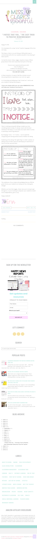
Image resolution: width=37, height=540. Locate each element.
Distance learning (20, 473)
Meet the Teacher (28, 484)
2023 (4, 423)
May (5, 435)
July (5, 432)
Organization (6, 492)
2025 (4, 419)
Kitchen (4, 480)
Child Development (25, 462)
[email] (18, 307)
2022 (4, 425)
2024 (4, 421)
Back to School (7, 462)
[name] (18, 303)
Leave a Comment (6, 207)
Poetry (14, 492)
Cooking (4, 473)
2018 (4, 449)
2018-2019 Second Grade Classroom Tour (17, 402)
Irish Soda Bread (28, 477)
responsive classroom (9, 495)
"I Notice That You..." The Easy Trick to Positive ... (16, 442)
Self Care (21, 495)
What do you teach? (14, 310)
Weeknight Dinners (8, 503)
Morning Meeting (22, 488)
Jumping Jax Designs (16, 538)
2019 (4, 448)
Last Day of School (14, 480)
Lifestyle (25, 480)
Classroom (15, 31)
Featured (23, 31)
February (6, 440)
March (6, 439)
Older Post (32, 212)
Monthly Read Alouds (8, 488)
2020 (4, 446)
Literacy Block (6, 484)
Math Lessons (17, 484)
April (5, 437)
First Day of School (15, 477)
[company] (18, 313)
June (5, 433)
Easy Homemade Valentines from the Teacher (15, 444)
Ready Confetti (28, 492)
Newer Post (5, 212)
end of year (31, 473)
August (6, 430)
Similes (27, 495)
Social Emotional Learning (10, 499)
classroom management (9, 469)
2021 (4, 426)
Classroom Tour (23, 469)
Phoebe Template (20, 536)
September (7, 428)
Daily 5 (11, 473)
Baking (15, 462)
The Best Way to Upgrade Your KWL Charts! (18, 371)
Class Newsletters (8, 466)
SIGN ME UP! (18, 317)
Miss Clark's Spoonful (10, 536)
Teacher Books (24, 499)
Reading (20, 492)
